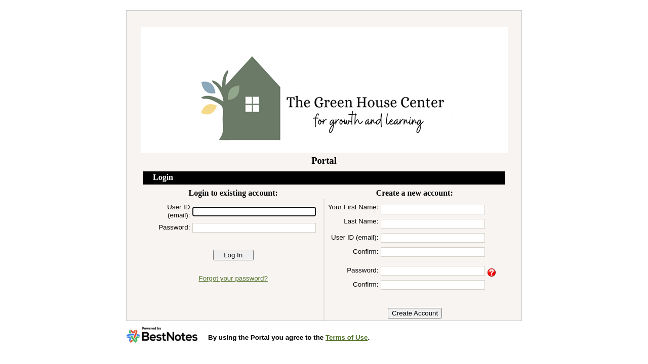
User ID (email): (178, 211)
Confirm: (365, 251)
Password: (174, 227)
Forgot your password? (233, 278)
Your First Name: (353, 207)
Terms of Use (347, 337)
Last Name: (361, 221)
